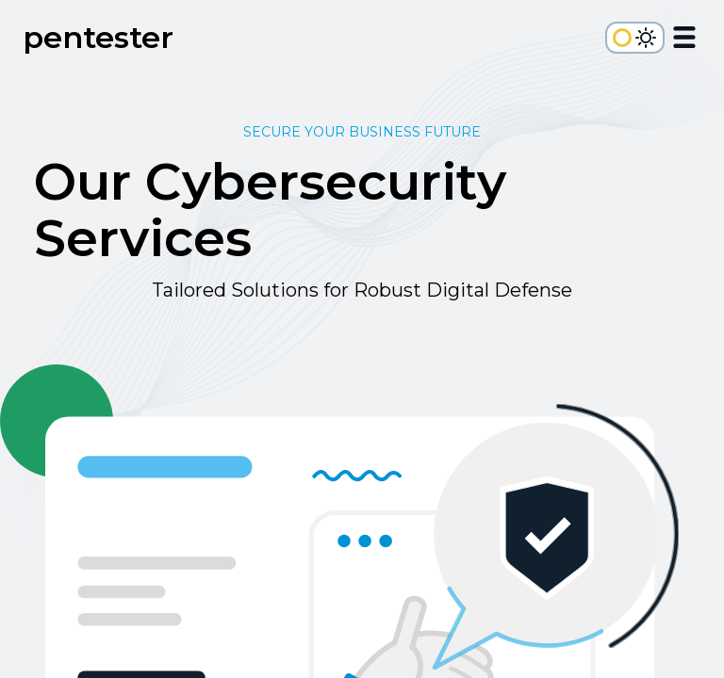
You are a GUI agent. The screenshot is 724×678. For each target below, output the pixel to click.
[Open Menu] (684, 40)
